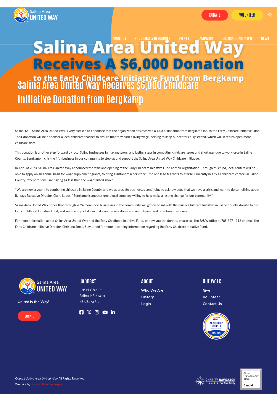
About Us (119, 38)
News (265, 38)
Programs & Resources (152, 38)
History (147, 296)
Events (184, 38)
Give (206, 290)
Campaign (205, 38)
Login (146, 303)
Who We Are (152, 290)
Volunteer (247, 14)
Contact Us (212, 303)
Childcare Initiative (237, 38)
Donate (214, 14)
